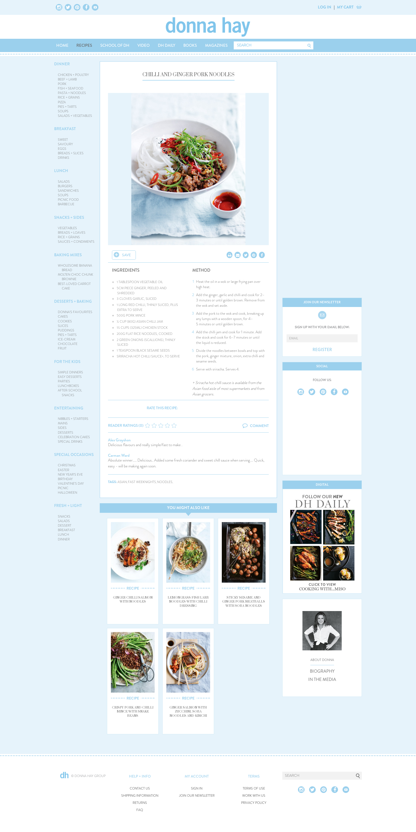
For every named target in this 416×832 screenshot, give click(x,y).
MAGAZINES (216, 45)
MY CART (345, 7)
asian (122, 482)
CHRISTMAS (67, 465)
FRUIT (62, 348)
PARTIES (64, 381)
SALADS (64, 181)
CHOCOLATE (67, 344)
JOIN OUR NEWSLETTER (197, 795)
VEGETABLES (67, 228)
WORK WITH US (253, 795)
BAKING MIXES (68, 255)
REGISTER (322, 350)
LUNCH (61, 171)
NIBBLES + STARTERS (73, 418)
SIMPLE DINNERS (70, 372)
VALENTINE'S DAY (71, 483)
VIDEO (143, 45)
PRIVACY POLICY (253, 803)
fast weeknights (142, 482)
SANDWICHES (68, 190)
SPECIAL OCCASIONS (74, 455)
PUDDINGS (66, 330)
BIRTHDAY (65, 479)
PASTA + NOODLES (72, 93)
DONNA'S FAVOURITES (75, 312)
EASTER (63, 470)
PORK (62, 84)
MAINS (63, 423)
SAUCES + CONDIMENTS (76, 241)
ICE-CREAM (66, 339)
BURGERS (65, 186)
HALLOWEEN (67, 492)
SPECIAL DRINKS (70, 441)
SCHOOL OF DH (114, 45)
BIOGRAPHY (322, 671)
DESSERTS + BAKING (73, 301)
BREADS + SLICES (71, 153)
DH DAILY (166, 45)
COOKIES (65, 321)
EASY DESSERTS (70, 376)
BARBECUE (66, 204)
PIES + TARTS (67, 106)
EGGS (62, 148)
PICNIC (63, 488)
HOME (62, 45)
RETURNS (140, 803)
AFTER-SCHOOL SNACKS (70, 392)
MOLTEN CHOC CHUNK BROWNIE (75, 276)
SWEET (63, 139)
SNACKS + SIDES (69, 217)
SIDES (62, 427)
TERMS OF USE (254, 788)
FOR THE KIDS (67, 362)
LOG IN (324, 7)
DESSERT (64, 525)
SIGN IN (196, 788)
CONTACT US (140, 788)
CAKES (63, 316)
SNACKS (64, 516)
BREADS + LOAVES (71, 232)
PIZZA (62, 102)
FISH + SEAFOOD (70, 88)
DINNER (62, 64)
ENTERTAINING (68, 408)
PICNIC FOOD (68, 199)
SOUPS (63, 111)
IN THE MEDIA (322, 679)
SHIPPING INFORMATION (139, 795)
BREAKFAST (65, 129)
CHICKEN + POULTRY (73, 74)
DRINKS (63, 157)
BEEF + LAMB (67, 79)
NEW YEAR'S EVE (70, 474)
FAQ (139, 810)
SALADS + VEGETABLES (75, 115)
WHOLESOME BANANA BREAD (75, 267)
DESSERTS (65, 432)
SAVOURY (65, 144)
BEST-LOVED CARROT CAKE (74, 286)
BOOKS (190, 45)
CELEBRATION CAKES (74, 437)
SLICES (63, 325)
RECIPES (84, 45)
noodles (164, 482)
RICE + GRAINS (69, 97)
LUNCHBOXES (68, 385)
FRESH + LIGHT (68, 506)
